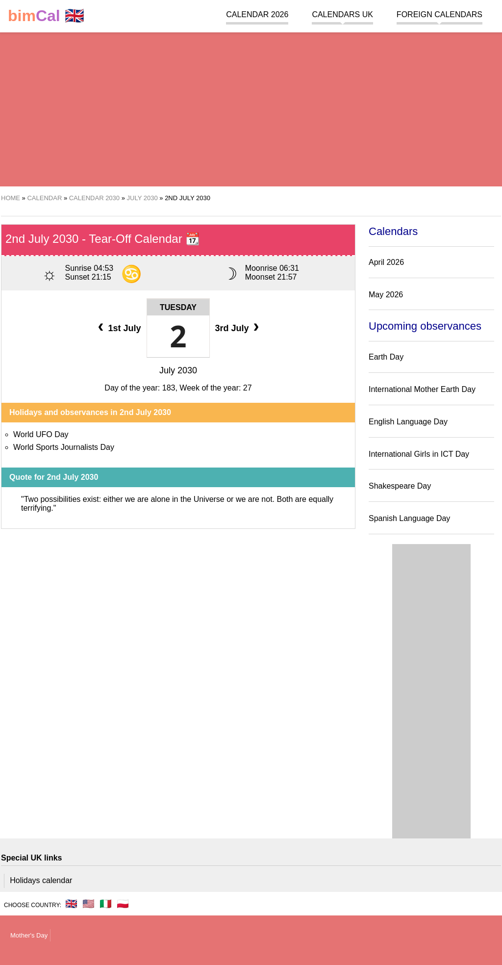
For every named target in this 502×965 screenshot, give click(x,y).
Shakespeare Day (400, 486)
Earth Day (386, 357)
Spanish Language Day (409, 518)
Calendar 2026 (257, 14)
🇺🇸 (88, 903)
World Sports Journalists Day (63, 447)
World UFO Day (41, 434)
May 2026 (386, 294)
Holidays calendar (41, 880)
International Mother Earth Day (422, 389)
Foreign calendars (439, 14)
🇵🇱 (123, 903)
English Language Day (408, 421)
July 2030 (178, 370)
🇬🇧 (46, 16)
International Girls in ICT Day (419, 454)
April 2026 (386, 262)
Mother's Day (29, 935)
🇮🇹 (106, 903)
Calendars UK (342, 14)
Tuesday (178, 307)
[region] (251, 107)
